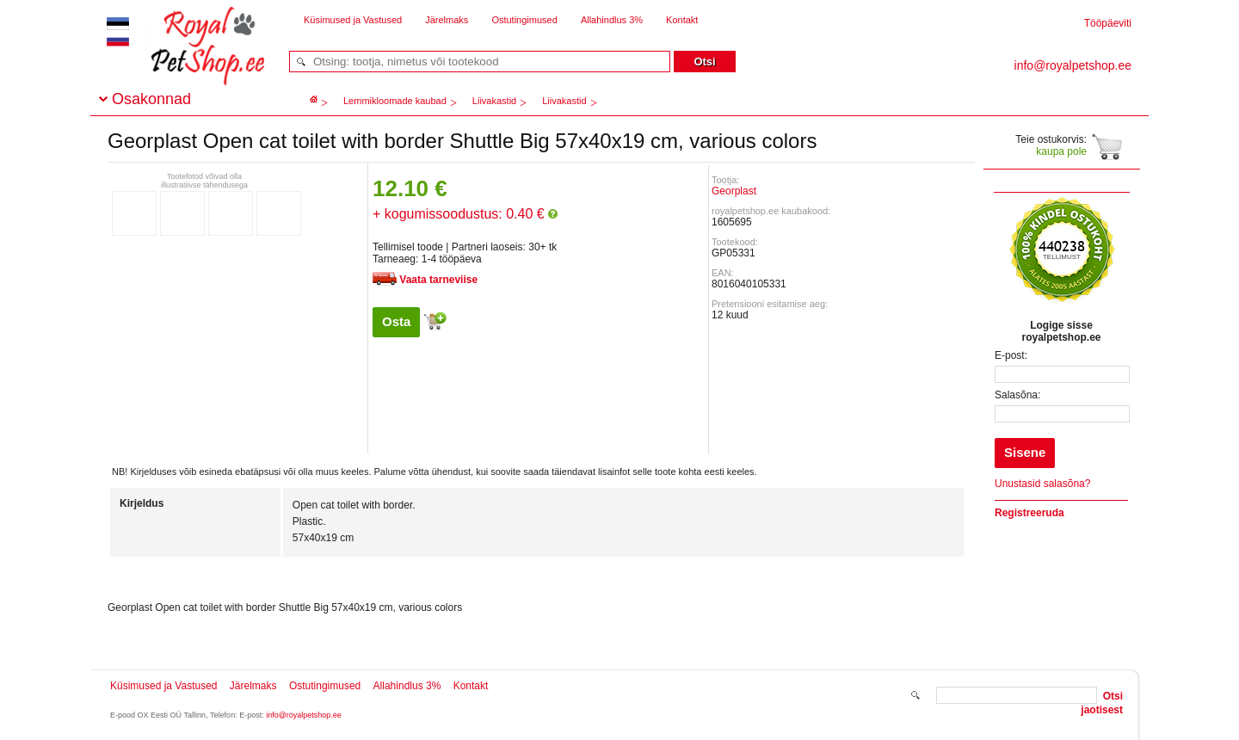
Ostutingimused (524, 20)
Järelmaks (446, 20)
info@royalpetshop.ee (304, 715)
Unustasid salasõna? (1042, 484)
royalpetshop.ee (186, 61)
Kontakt (682, 20)
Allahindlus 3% (612, 20)
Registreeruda (1029, 513)
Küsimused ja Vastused (353, 20)
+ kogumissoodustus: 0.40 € (465, 214)
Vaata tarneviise (438, 280)
